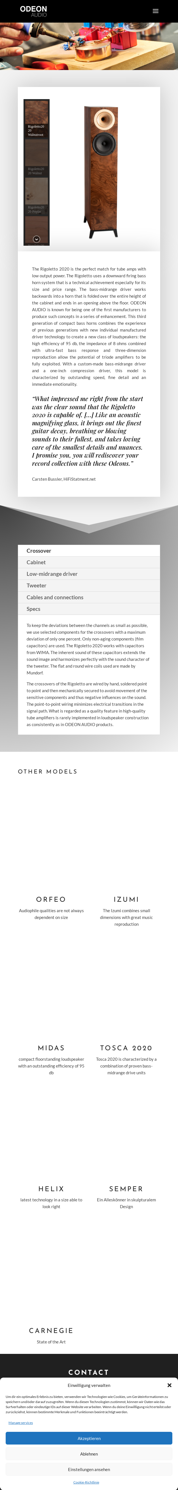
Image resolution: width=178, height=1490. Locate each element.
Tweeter (36, 585)
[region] (89, 172)
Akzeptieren (89, 1438)
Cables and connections (55, 597)
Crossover (39, 550)
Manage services (21, 1423)
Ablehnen (89, 1453)
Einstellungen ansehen (89, 1469)
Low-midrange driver (52, 573)
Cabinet (36, 562)
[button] (169, 1385)
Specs (33, 608)
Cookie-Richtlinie (86, 1482)
